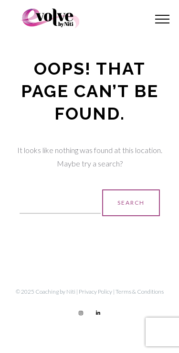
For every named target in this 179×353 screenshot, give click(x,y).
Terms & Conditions (140, 291)
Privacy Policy (95, 291)
